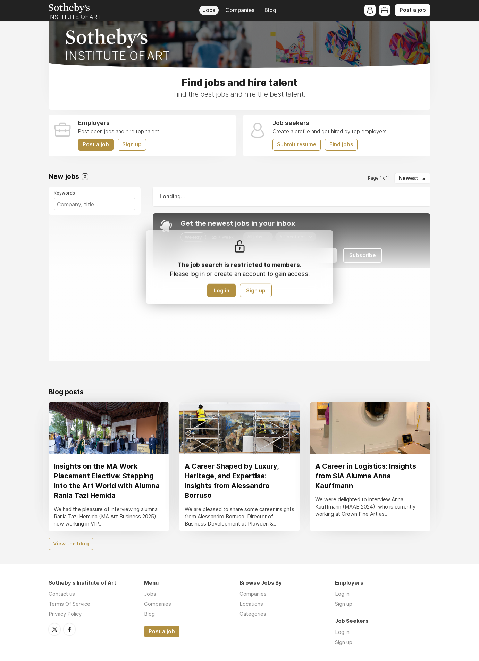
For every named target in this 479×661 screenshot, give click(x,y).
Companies (239, 10)
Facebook (69, 629)
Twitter (54, 629)
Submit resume (296, 144)
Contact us (62, 593)
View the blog (71, 543)
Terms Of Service (69, 604)
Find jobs (341, 144)
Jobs (209, 10)
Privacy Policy (65, 614)
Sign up (132, 144)
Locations (251, 604)
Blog (270, 10)
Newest (408, 178)
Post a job (413, 10)
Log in (221, 290)
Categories (252, 614)
